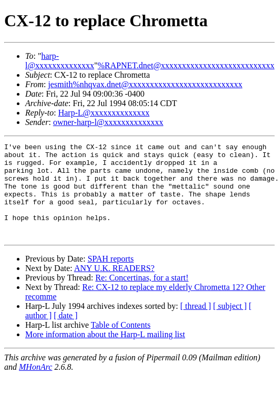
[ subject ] (230, 324)
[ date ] (65, 334)
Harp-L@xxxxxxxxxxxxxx (104, 112)
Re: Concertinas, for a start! (141, 296)
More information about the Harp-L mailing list (105, 353)
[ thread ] (195, 324)
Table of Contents (121, 343)
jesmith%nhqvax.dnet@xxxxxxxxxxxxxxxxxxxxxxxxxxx (145, 84)
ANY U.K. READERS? (114, 287)
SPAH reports (111, 277)
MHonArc (35, 385)
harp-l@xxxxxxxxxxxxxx (59, 60)
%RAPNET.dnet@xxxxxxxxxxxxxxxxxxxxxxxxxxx (186, 65)
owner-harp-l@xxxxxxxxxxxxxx (108, 122)
